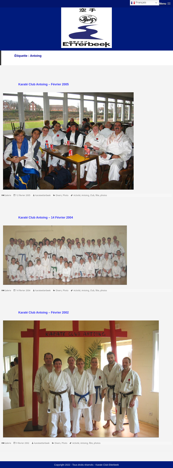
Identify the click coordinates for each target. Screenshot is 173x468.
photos (103, 195)
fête (97, 195)
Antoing (85, 195)
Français (138, 3)
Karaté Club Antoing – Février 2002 (43, 312)
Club (92, 195)
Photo (66, 195)
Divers (59, 195)
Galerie (7, 195)
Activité (76, 195)
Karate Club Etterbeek (107, 464)
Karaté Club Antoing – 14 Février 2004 (45, 217)
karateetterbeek (43, 195)
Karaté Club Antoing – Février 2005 (43, 84)
